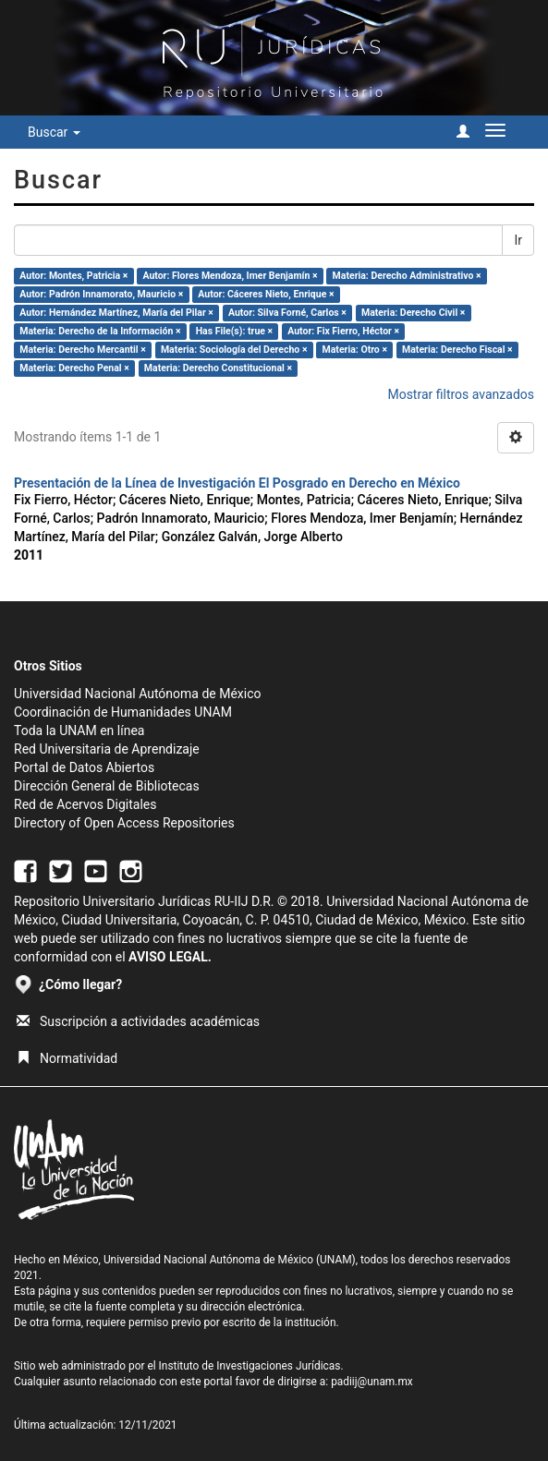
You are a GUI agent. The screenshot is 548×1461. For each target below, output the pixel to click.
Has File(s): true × (234, 331)
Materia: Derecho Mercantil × (82, 350)
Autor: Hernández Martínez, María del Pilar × (116, 313)
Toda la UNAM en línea (79, 730)
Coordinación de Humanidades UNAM (123, 712)
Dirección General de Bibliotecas (107, 786)
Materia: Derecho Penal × (73, 368)
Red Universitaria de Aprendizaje (107, 749)
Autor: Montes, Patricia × (73, 276)
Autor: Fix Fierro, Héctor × (343, 331)
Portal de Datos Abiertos (84, 767)
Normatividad (67, 1058)
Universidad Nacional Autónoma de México (138, 693)
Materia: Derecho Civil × (413, 313)
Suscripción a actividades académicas (138, 1021)
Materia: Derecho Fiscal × (457, 350)
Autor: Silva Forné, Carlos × (287, 313)
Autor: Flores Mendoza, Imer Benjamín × (229, 276)
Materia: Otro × (355, 350)
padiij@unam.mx (372, 1381)
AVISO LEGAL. (170, 956)
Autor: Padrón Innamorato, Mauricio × (101, 294)
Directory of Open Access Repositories (124, 822)
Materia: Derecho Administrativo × (407, 276)
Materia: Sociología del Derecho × (234, 350)
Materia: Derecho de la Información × (99, 331)
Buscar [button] (54, 132)
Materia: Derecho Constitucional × (218, 368)
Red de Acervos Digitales (85, 804)
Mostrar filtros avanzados (460, 394)
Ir (518, 240)
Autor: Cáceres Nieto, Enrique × (266, 294)
